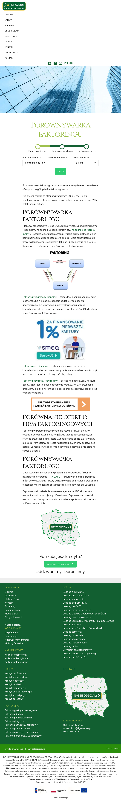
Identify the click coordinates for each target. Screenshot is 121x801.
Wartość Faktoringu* (60, 161)
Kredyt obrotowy (14, 699)
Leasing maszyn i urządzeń (77, 610)
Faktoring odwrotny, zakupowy (21, 725)
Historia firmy (12, 599)
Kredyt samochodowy (17, 677)
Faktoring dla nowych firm (18, 718)
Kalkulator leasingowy (17, 662)
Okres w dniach (85, 161)
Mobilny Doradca (14, 643)
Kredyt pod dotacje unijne (18, 692)
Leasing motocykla (73, 635)
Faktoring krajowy (14, 721)
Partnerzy (10, 606)
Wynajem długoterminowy (77, 650)
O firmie (9, 592)
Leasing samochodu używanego (80, 653)
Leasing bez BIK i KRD (75, 603)
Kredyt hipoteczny (14, 681)
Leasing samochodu (73, 599)
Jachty (8, 41)
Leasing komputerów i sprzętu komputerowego (88, 621)
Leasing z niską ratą (73, 592)
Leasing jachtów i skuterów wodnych (83, 628)
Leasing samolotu (72, 632)
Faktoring (10, 25)
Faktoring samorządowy (18, 728)
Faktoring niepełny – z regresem (22, 732)
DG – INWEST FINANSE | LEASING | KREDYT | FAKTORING (15, 6)
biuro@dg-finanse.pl (80, 728)
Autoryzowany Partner (17, 640)
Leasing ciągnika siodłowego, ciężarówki (84, 614)
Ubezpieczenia (12, 31)
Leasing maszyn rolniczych (77, 617)
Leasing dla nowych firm (76, 595)
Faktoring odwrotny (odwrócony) (40, 381)
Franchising (11, 636)
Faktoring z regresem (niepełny (39, 297)
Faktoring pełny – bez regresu (21, 710)
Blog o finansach (13, 617)
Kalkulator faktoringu (16, 655)
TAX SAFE (54, 476)
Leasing (9, 14)
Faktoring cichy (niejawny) (36, 366)
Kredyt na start (13, 684)
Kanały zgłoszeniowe (35, 749)
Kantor (9, 47)
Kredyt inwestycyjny (16, 695)
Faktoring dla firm (14, 714)
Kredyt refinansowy (15, 688)
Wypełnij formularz (60, 564)
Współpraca (11, 52)
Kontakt (9, 58)
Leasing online (70, 646)
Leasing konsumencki (74, 639)
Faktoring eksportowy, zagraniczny (23, 736)
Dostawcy (10, 595)
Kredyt (8, 20)
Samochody (11, 36)
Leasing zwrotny (72, 624)
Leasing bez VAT (72, 606)
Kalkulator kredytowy (16, 658)
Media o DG (11, 614)
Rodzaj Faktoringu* (35, 161)
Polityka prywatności (13, 749)
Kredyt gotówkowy (15, 673)
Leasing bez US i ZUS (74, 657)
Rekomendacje (13, 610)
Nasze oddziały (13, 624)
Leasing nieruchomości (75, 643)
